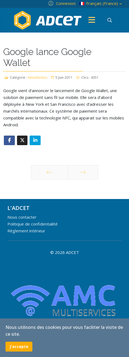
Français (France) (101, 3)
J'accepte (19, 346)
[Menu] (92, 20)
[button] (61, 3)
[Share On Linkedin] (35, 140)
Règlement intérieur (26, 230)
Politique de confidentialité (32, 224)
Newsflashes (37, 77)
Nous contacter (22, 217)
